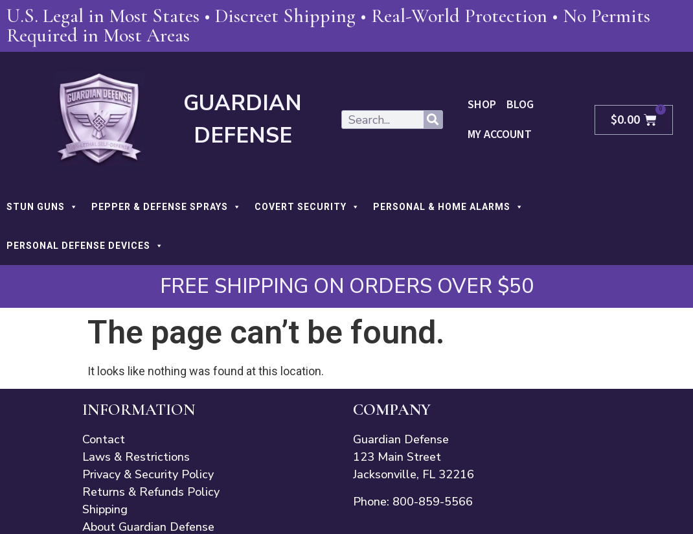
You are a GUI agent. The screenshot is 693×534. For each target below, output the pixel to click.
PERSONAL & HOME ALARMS (448, 207)
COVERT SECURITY (307, 207)
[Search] (433, 119)
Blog (520, 105)
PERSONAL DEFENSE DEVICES (85, 246)
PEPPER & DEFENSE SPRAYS (166, 207)
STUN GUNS (42, 207)
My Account (500, 134)
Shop (482, 105)
